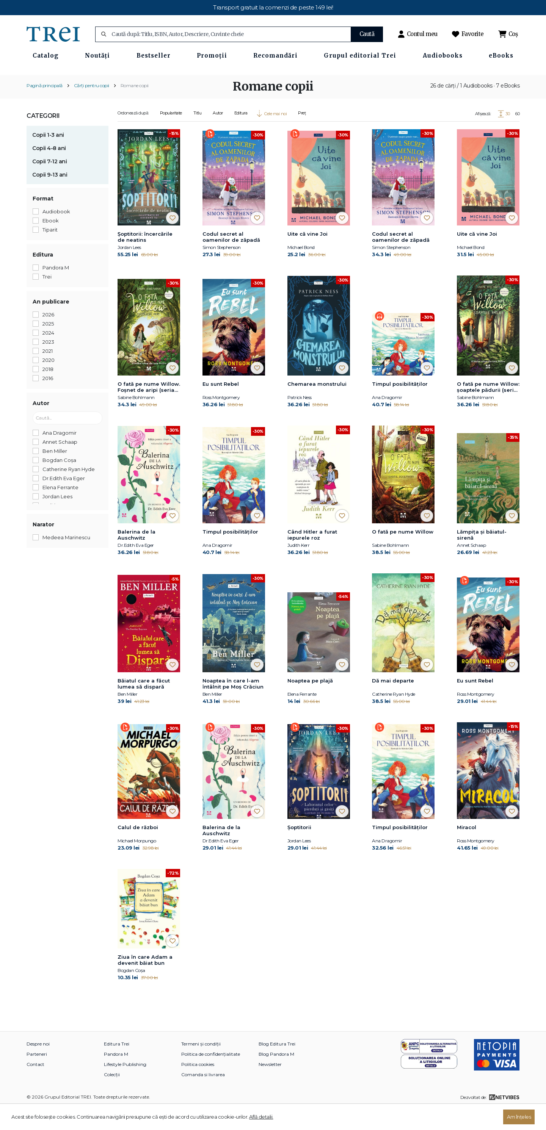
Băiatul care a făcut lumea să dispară (144, 706)
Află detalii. (261, 1117)
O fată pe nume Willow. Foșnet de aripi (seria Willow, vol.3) (149, 409)
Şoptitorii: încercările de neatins (145, 259)
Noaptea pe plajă (310, 703)
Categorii (43, 137)
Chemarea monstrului (317, 406)
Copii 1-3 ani (48, 156)
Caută (367, 34)
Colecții (112, 1097)
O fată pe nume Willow (402, 554)
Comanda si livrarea (203, 1097)
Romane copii (135, 107)
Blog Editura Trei (277, 1066)
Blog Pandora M (276, 1076)
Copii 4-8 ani (49, 170)
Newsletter (270, 1086)
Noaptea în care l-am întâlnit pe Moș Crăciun (233, 706)
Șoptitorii (299, 849)
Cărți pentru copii (91, 107)
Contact (35, 1086)
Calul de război (138, 849)
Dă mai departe (393, 703)
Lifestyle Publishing (125, 1086)
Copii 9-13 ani (49, 196)
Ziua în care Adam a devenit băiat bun (145, 982)
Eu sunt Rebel (220, 406)
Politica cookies (197, 1086)
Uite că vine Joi (307, 256)
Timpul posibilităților (400, 406)
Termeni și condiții (201, 1066)
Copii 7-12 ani (49, 183)
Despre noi (38, 1066)
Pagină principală (45, 107)
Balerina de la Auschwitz (136, 557)
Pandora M (116, 1076)
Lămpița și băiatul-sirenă (482, 557)
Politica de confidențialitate (210, 1076)
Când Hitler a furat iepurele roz (312, 557)
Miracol (466, 849)
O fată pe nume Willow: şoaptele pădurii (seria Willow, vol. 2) (488, 409)
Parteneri (37, 1076)
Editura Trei (116, 1066)
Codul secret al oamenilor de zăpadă (231, 259)
